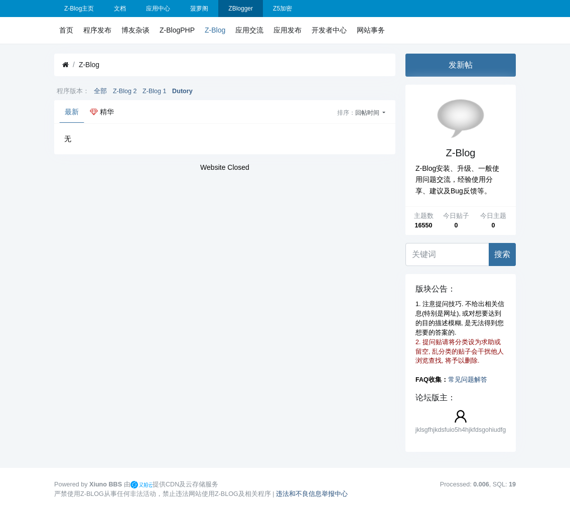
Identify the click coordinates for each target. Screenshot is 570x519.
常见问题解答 (467, 379)
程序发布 (97, 30)
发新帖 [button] (461, 65)
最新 (72, 112)
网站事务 (371, 30)
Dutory (182, 91)
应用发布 (287, 30)
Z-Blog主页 (79, 8)
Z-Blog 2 (125, 91)
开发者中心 (329, 30)
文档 (120, 8)
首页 (66, 30)
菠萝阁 (199, 8)
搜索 (502, 254)
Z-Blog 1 (155, 91)
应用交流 (249, 30)
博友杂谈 (135, 30)
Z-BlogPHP (177, 30)
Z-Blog (215, 30)
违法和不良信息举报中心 (312, 493)
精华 (102, 112)
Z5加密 (282, 8)
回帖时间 (368, 112)
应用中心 (158, 8)
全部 (100, 91)
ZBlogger (240, 8)
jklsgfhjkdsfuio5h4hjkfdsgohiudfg (460, 429)
